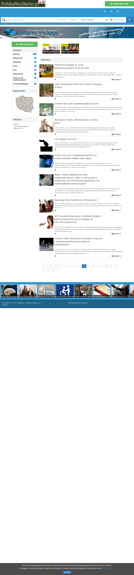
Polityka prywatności (33, 303)
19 (107, 266)
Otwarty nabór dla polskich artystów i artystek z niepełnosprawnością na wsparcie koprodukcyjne (78, 241)
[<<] (43, 266)
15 (88, 266)
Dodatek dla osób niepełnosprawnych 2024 (76, 103)
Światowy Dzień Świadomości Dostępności (76, 200)
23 (48, 270)
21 (116, 266)
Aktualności (6, 303)
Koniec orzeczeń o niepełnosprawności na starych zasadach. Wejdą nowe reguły (75, 157)
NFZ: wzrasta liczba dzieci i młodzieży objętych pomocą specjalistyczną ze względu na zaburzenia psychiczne (77, 219)
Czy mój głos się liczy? (65, 139)
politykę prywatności (107, 568)
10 (66, 266)
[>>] (56, 270)
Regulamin (21, 303)
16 (93, 266)
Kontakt (4, 305)
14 (84, 266)
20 (111, 266)
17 (98, 266)
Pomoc (13, 303)
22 (43, 270)
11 (70, 266)
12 (75, 266)
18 (102, 266)
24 (52, 270)
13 (79, 266)
